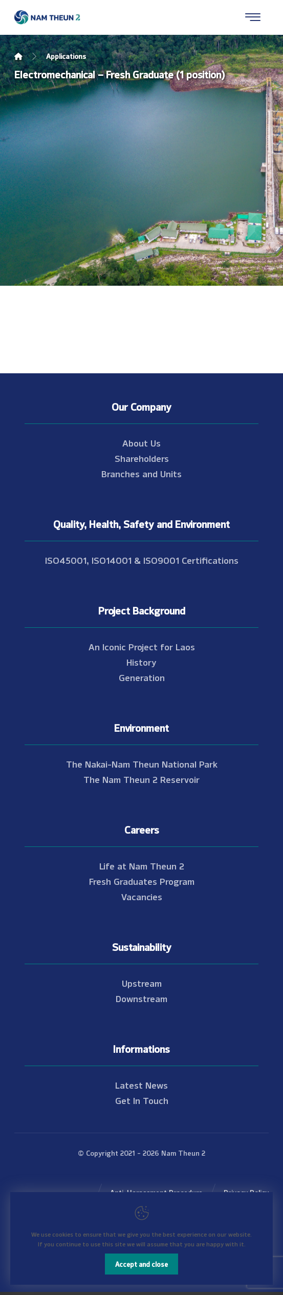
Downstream (141, 998)
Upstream (142, 982)
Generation (142, 677)
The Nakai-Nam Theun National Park (141, 763)
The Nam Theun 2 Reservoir (141, 779)
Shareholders (142, 458)
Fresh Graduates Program (141, 881)
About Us (141, 442)
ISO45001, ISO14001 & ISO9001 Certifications (141, 559)
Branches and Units (141, 473)
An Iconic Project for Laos (142, 646)
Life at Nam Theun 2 (141, 865)
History (141, 661)
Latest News (141, 1084)
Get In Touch (141, 1100)
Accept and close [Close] (141, 1263)
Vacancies (141, 896)
